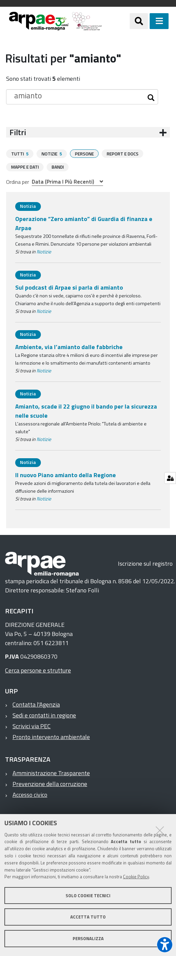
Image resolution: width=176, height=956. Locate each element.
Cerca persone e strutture (38, 670)
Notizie (43, 251)
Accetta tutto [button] (88, 916)
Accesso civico (29, 794)
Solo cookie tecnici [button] (88, 895)
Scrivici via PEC (31, 725)
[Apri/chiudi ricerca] (139, 21)
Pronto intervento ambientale (51, 736)
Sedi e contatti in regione (44, 714)
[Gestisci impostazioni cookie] (170, 478)
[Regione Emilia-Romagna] (116, 21)
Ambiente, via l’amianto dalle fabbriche (69, 346)
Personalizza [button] (88, 938)
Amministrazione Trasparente (51, 772)
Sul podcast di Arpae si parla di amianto (69, 287)
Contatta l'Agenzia (36, 704)
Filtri (17, 132)
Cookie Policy (136, 876)
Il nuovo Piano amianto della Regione (65, 474)
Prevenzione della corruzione (49, 783)
